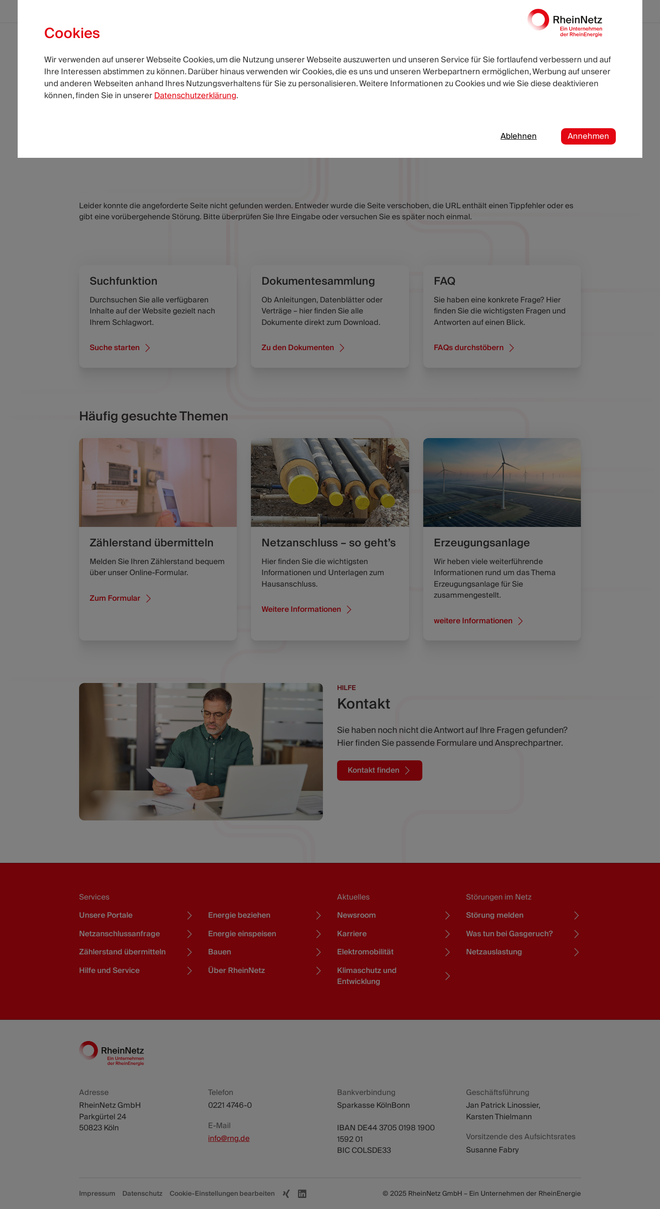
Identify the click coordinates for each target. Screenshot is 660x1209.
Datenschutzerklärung (195, 96)
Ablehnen (519, 136)
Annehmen (588, 136)
